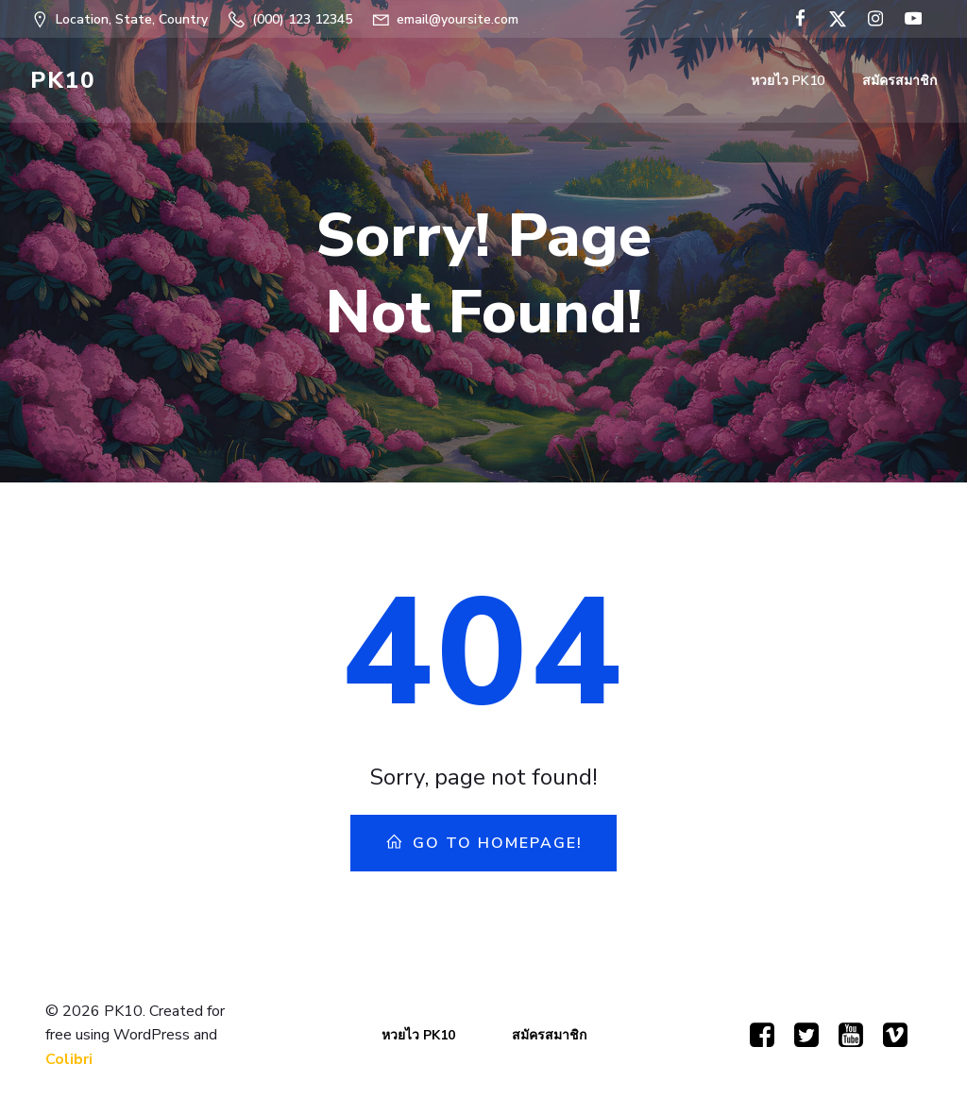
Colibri (69, 1059)
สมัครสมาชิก (899, 81)
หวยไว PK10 (787, 81)
